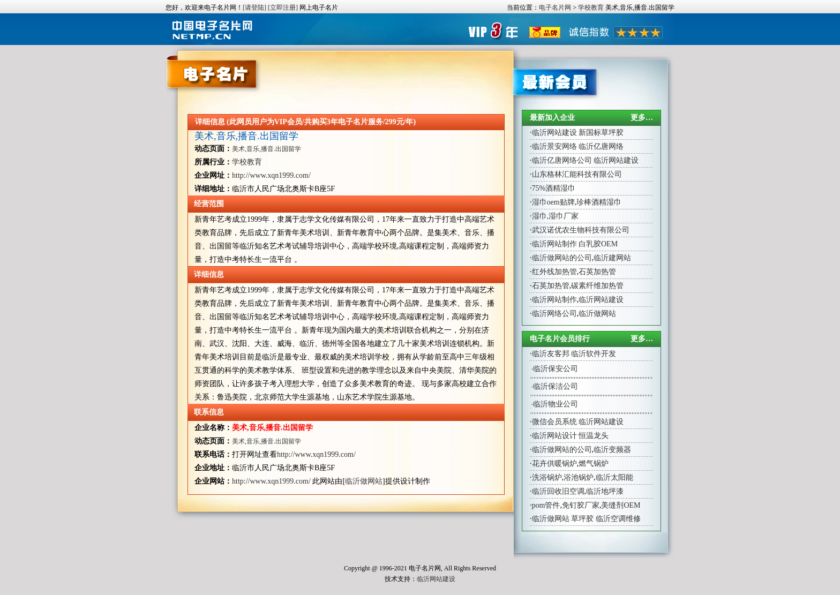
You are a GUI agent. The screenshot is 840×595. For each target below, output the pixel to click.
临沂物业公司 (555, 404)
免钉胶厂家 (580, 505)
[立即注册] (283, 7)
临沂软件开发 (593, 354)
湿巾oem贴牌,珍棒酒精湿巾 (577, 202)
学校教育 (591, 7)
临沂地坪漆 (605, 491)
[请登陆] (254, 7)
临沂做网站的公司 (562, 258)
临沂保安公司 (555, 369)
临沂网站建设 (554, 133)
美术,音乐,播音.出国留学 (246, 136)
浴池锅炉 (579, 477)
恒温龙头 (594, 436)
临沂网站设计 (554, 436)
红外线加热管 (554, 272)
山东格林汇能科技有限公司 (577, 174)
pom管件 (546, 505)
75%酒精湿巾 (554, 188)
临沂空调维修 (618, 519)
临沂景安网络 (554, 146)
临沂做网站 (363, 481)
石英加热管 (597, 272)
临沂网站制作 (554, 244)
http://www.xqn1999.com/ (271, 175)
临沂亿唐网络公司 (562, 160)
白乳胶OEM (598, 244)
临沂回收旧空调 (558, 491)
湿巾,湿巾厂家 (555, 216)
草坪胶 (582, 519)
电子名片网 (555, 7)
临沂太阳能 (614, 477)
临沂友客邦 (550, 354)
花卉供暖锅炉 (554, 464)
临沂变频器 (612, 450)
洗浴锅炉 (547, 477)
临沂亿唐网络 (601, 146)
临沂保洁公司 (555, 386)
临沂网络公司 (554, 314)
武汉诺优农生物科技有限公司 (580, 230)
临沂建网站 (612, 258)
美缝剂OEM (620, 505)
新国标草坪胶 (601, 133)
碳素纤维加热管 (597, 286)
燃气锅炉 (594, 464)
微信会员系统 (554, 422)
